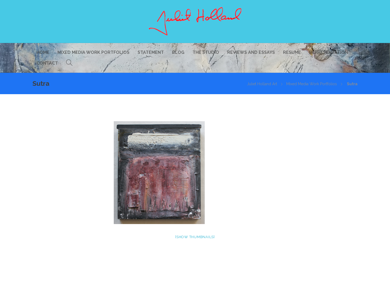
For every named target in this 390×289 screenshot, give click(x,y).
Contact (47, 63)
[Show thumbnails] (195, 237)
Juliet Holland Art (262, 84)
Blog (178, 52)
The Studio (206, 52)
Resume (292, 52)
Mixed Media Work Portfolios (93, 52)
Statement (151, 52)
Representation (328, 52)
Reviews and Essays (251, 52)
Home (43, 52)
